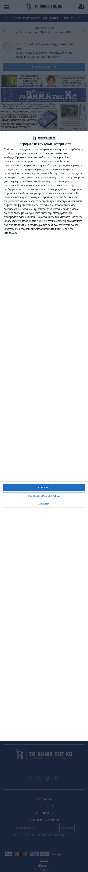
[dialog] (44, 436)
